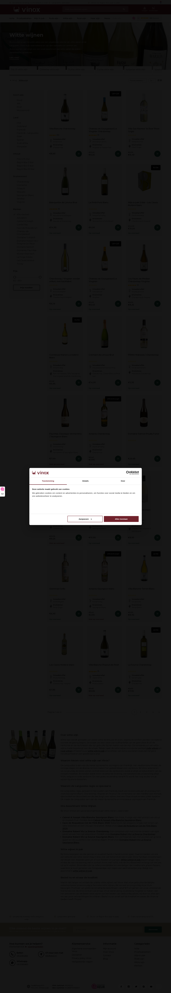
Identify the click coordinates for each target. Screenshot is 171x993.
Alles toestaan (121, 519)
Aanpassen (85, 519)
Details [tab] (85, 481)
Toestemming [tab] (48, 481)
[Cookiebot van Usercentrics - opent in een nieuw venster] (128, 473)
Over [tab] (123, 481)
